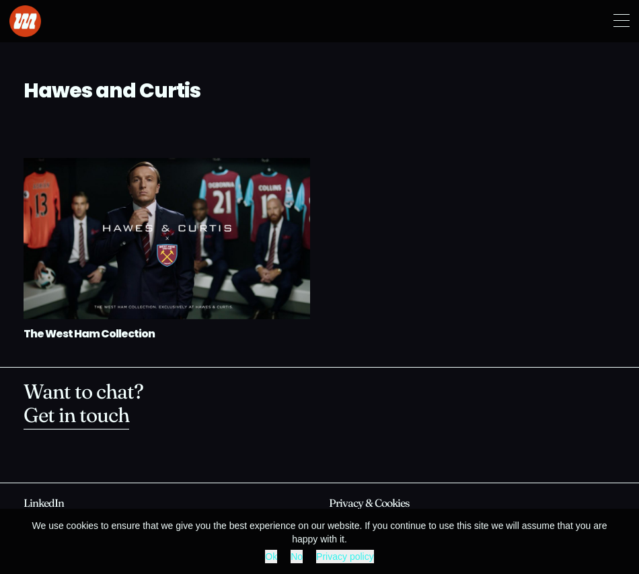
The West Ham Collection (89, 334)
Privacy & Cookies (369, 504)
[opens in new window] (44, 504)
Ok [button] (271, 556)
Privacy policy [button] (345, 556)
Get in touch (76, 417)
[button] (621, 21)
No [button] (297, 556)
